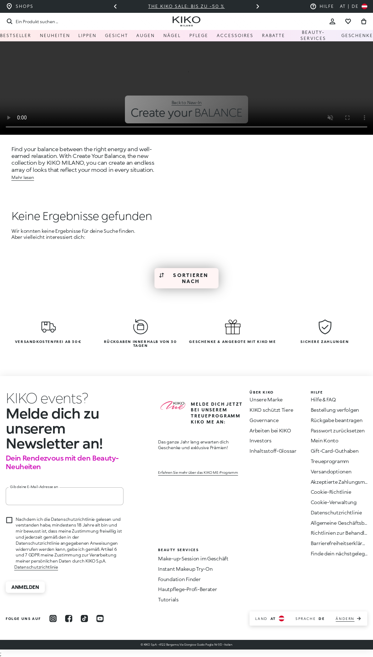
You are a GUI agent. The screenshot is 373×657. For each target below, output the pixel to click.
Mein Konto (324, 440)
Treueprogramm (330, 461)
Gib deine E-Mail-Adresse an (34, 486)
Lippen (87, 35)
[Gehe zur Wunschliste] (348, 21)
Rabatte (273, 35)
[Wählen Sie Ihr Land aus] (353, 6)
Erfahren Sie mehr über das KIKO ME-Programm (198, 472)
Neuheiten (55, 35)
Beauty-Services (313, 35)
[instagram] (53, 618)
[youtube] (100, 618)
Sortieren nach (184, 278)
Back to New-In (187, 102)
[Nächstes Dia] (257, 6)
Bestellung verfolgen (335, 410)
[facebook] (68, 618)
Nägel (172, 35)
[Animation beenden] (47, 397)
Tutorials (168, 599)
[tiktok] (84, 618)
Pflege (199, 35)
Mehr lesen (22, 177)
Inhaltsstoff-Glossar (272, 451)
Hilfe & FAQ (323, 399)
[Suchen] (32, 21)
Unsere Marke (266, 399)
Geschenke (357, 35)
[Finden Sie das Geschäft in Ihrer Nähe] (19, 6)
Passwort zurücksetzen (338, 430)
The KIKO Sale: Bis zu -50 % (186, 6)
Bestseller (15, 35)
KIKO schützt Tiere (271, 410)
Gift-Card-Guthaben (335, 451)
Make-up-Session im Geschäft (193, 558)
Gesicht (116, 35)
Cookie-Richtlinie (331, 492)
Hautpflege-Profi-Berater (187, 589)
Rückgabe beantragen (337, 420)
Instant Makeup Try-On (185, 569)
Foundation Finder (179, 579)
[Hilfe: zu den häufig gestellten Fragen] (322, 6)
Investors (260, 440)
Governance (263, 420)
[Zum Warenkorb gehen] (363, 21)
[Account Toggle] (332, 21)
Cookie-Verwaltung (334, 502)
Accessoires (235, 35)
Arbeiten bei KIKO (270, 430)
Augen (145, 35)
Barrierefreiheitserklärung (341, 543)
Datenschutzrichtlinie (36, 567)
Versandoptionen (331, 471)
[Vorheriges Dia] (115, 6)
